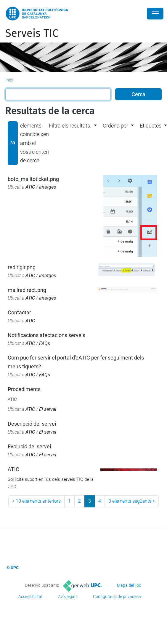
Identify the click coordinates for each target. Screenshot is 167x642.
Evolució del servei (29, 446)
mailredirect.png (27, 290)
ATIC (30, 187)
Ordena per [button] (115, 125)
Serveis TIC (31, 33)
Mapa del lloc (129, 585)
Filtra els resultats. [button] (70, 125)
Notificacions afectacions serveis (46, 335)
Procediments (24, 389)
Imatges (47, 187)
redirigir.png (22, 267)
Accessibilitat (30, 596)
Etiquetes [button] (150, 125)
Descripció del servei (32, 424)
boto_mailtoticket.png (33, 179)
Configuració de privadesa (117, 596)
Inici (9, 80)
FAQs (44, 343)
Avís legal (66, 596)
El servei (47, 409)
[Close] (155, 13)
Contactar (19, 312)
